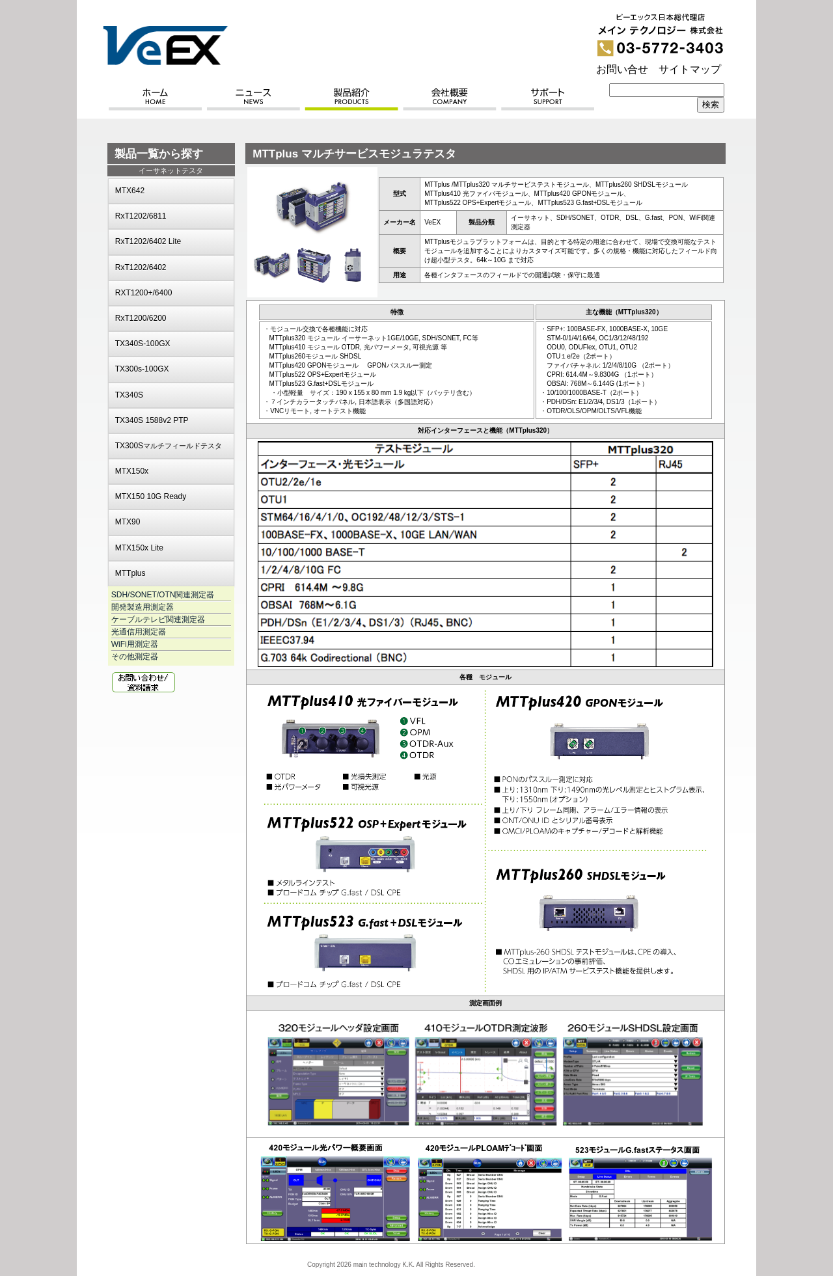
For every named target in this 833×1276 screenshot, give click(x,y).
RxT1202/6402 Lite (148, 241)
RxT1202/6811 (141, 216)
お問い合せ (622, 69)
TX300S (168, 445)
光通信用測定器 (138, 631)
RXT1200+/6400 (143, 292)
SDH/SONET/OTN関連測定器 (163, 594)
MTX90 (128, 521)
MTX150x (131, 471)
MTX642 (129, 190)
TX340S (129, 395)
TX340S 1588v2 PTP (152, 420)
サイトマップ (690, 69)
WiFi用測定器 (134, 644)
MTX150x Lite (139, 547)
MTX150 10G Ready (150, 496)
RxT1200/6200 (141, 318)
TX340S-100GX (143, 343)
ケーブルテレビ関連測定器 (158, 619)
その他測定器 (134, 656)
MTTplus (130, 573)
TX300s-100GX (142, 368)
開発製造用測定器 (142, 607)
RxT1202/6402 (141, 267)
